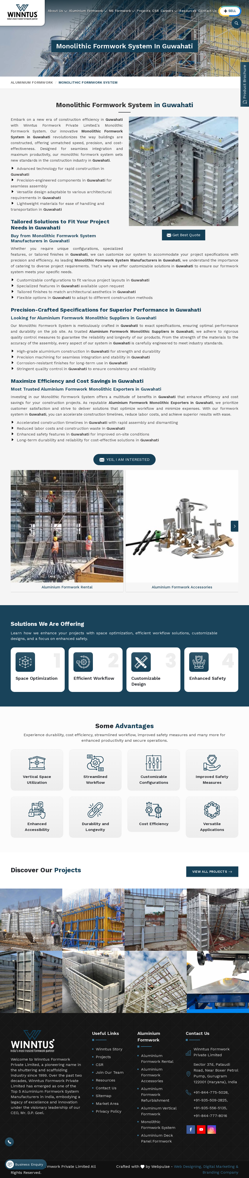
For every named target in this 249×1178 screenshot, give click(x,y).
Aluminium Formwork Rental (157, 1058)
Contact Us (207, 11)
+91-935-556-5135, (210, 1108)
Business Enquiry (24, 1164)
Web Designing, (188, 1166)
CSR (155, 11)
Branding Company (220, 1172)
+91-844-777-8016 (210, 1115)
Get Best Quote (183, 235)
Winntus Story (109, 1049)
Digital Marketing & (220, 1166)
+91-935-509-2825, (211, 1100)
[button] (235, 526)
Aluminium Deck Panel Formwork (157, 1138)
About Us (57, 11)
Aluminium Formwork (88, 11)
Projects (144, 11)
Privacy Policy (108, 1111)
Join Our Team (110, 1072)
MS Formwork (122, 11)
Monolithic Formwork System (158, 1124)
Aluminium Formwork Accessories (152, 1075)
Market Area (107, 1103)
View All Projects (212, 872)
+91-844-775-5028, (211, 1092)
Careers (169, 11)
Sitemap (103, 1095)
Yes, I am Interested (124, 459)
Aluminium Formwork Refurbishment (155, 1094)
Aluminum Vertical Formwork (158, 1111)
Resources (188, 11)
